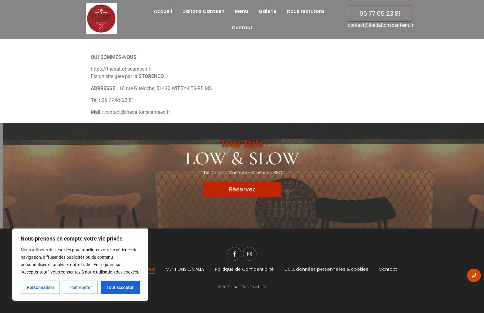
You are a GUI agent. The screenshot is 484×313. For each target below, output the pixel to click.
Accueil (163, 11)
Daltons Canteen (203, 11)
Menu (241, 11)
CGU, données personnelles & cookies (326, 269)
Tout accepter (120, 287)
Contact (242, 27)
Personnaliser (40, 287)
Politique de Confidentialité (244, 269)
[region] (80, 265)
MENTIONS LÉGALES (185, 269)
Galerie (268, 11)
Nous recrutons (306, 11)
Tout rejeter (80, 287)
